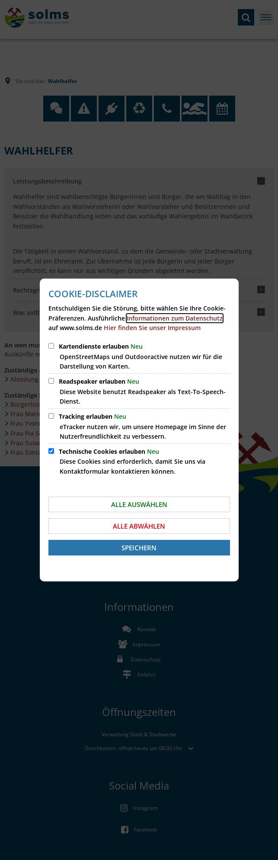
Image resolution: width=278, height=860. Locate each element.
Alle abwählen (139, 526)
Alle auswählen (139, 504)
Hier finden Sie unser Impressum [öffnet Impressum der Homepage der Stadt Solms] (152, 328)
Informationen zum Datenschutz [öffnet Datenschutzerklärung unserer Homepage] (175, 318)
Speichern (139, 547)
